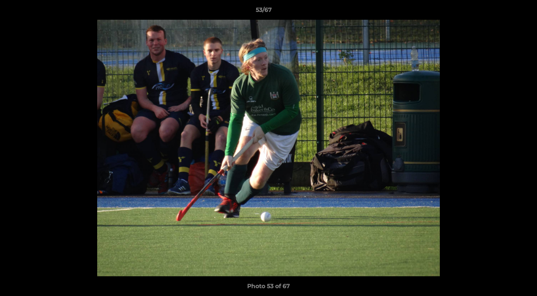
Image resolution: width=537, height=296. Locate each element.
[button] (502, 12)
